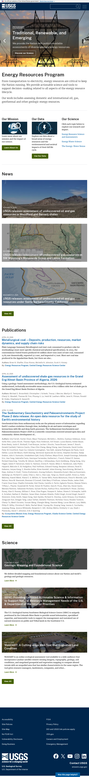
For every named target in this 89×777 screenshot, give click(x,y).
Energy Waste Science (72, 141)
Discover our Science (24, 53)
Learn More (9, 581)
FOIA (48, 719)
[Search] (78, 6)
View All (7, 314)
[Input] (65, 6)
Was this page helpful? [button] (68, 775)
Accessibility (7, 719)
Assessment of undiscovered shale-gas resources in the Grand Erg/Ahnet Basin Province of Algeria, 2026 (42, 378)
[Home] (9, 8)
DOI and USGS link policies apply (60, 729)
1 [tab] (39, 62)
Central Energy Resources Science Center (47, 365)
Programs (18, 27)
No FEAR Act (7, 734)
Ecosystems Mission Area (16, 514)
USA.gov (50, 734)
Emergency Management (57, 744)
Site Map (6, 729)
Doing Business (8, 744)
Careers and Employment (57, 739)
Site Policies (7, 724)
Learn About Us (11, 148)
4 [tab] (50, 62)
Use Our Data (40, 156)
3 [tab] (46, 62)
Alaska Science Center (62, 514)
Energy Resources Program (16, 365)
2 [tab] (43, 62)
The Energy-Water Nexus (73, 146)
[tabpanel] (44, 38)
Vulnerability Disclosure (12, 739)
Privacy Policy (52, 724)
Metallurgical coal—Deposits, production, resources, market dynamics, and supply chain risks (41, 341)
